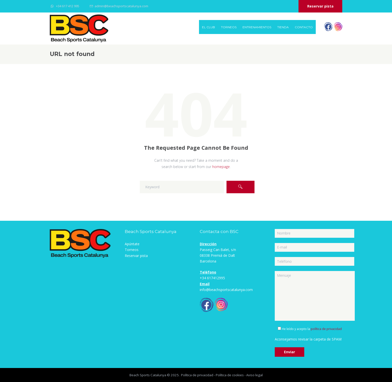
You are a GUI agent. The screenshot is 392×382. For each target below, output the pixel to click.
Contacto (304, 27)
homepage (221, 166)
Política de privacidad (197, 375)
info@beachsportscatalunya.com (226, 289)
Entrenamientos (256, 27)
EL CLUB (208, 27)
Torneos (228, 27)
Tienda (283, 27)
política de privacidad (326, 329)
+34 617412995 (212, 278)
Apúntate (132, 244)
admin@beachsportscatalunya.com (121, 6)
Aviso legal (254, 375)
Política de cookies (230, 375)
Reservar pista (320, 6)
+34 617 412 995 (67, 6)
